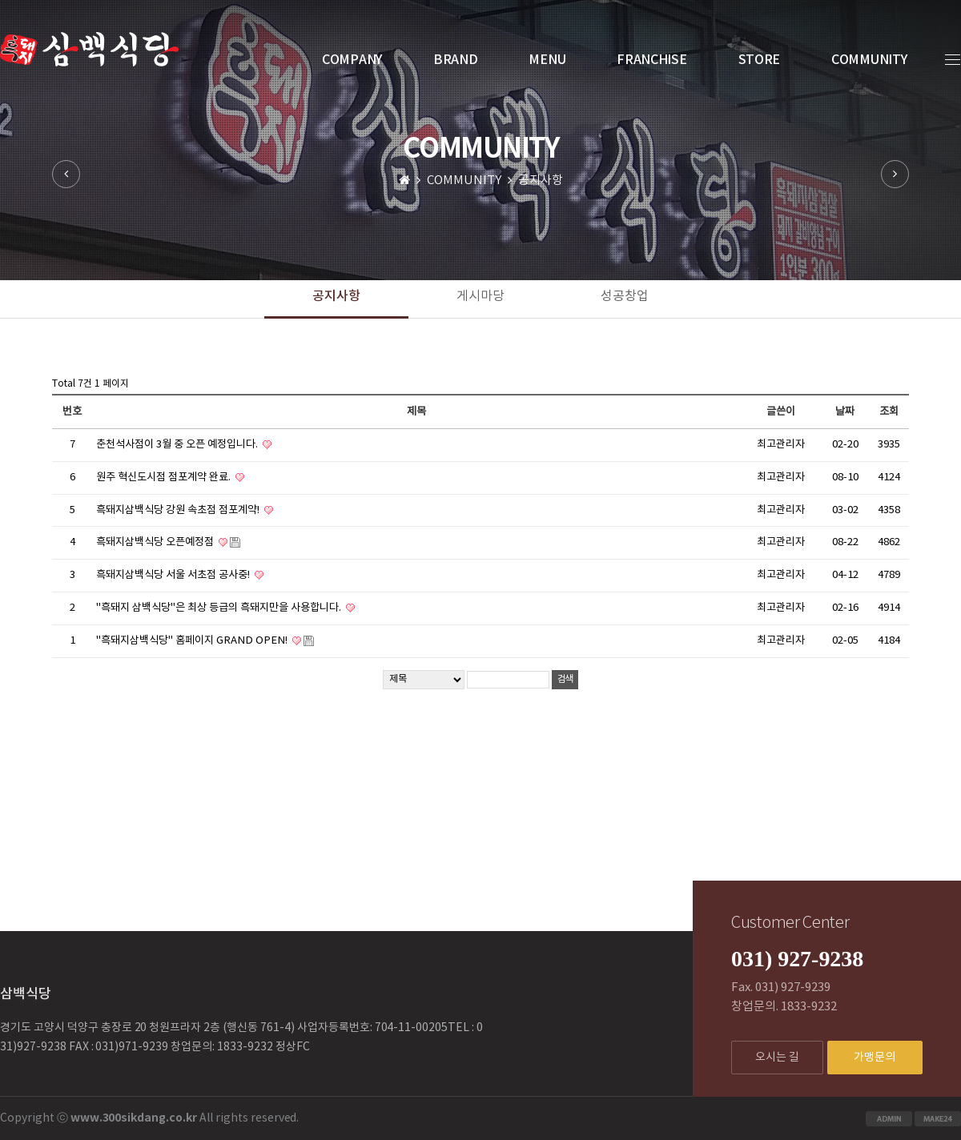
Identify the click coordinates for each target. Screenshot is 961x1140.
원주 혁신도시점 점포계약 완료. (164, 477)
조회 (889, 411)
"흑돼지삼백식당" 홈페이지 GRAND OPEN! (193, 640)
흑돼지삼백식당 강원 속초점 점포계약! (179, 510)
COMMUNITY (869, 60)
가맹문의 (874, 1057)
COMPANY (352, 60)
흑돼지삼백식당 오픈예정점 (156, 542)
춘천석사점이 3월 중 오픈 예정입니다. (178, 444)
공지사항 (336, 296)
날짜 (844, 411)
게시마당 (480, 296)
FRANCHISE (651, 60)
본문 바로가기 (0, 0)
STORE (759, 60)
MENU (547, 60)
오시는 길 (777, 1057)
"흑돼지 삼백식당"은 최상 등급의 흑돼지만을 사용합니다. (220, 607)
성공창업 (625, 296)
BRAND (455, 60)
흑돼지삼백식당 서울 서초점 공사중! (174, 574)
